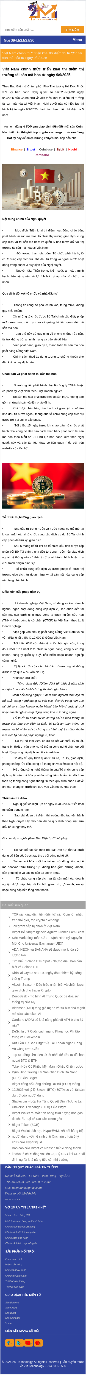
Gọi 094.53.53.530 (19, 40)
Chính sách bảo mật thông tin (21, 1243)
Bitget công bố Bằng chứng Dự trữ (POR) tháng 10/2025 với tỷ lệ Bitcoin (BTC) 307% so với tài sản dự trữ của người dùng (48, 1089)
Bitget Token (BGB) (25, 1125)
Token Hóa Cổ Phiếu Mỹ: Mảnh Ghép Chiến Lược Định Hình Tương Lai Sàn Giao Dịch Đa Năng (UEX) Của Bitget (47, 1072)
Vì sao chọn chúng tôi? (17, 1215)
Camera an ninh (13, 1259)
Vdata (8, 1323)
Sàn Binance (12, 1302)
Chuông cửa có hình (16, 1275)
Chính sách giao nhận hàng (20, 1226)
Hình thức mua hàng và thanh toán (24, 1221)
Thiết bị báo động (14, 1287)
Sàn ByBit (10, 1312)
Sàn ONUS (11, 1307)
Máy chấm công (13, 1264)
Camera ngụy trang (15, 1270)
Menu (77, 40)
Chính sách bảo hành (16, 1237)
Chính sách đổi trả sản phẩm (20, 1232)
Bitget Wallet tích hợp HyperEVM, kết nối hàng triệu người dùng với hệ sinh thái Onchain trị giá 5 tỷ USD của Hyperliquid (48, 1136)
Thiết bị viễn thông (15, 1281)
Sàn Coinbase (12, 1318)
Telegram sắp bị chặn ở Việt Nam (36, 926)
